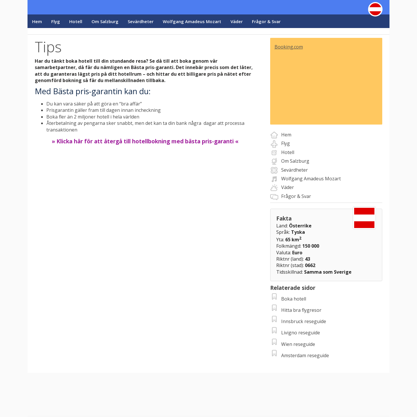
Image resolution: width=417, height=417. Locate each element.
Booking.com (289, 47)
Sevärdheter (140, 21)
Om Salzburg (105, 21)
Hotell (75, 21)
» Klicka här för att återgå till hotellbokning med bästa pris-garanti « (145, 141)
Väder (237, 21)
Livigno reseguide (300, 332)
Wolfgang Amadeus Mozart (192, 21)
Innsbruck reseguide (303, 321)
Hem (37, 21)
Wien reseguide (298, 344)
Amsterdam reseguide (305, 355)
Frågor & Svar (266, 21)
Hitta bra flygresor (301, 310)
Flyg (55, 21)
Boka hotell (293, 299)
